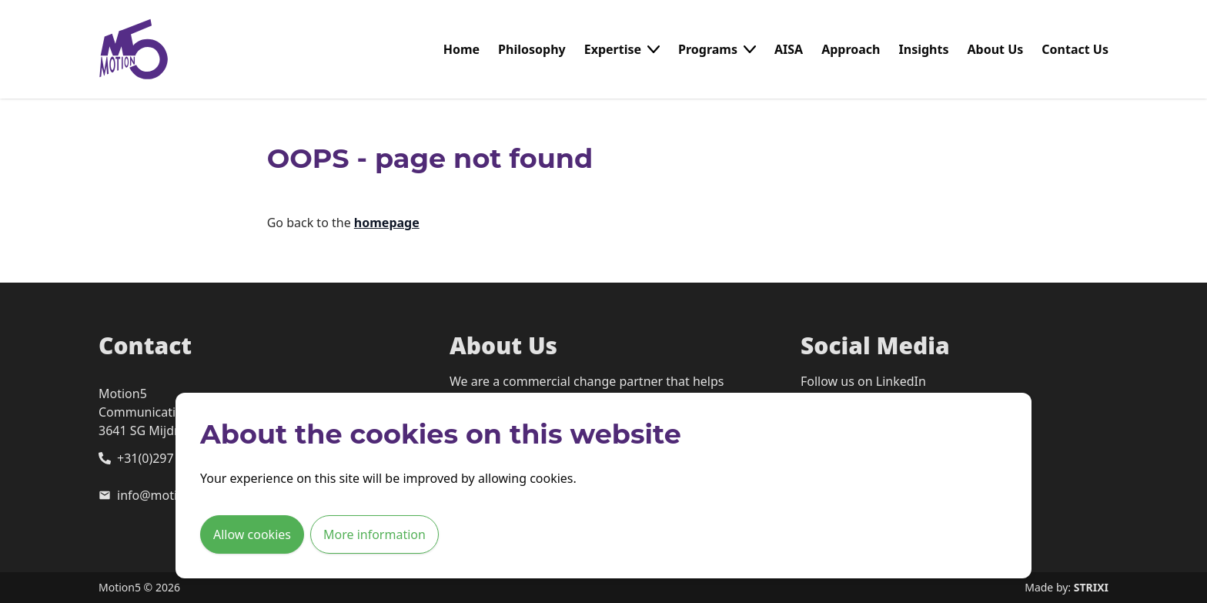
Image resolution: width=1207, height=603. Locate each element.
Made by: (1066, 587)
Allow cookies (252, 534)
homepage (387, 222)
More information (374, 534)
